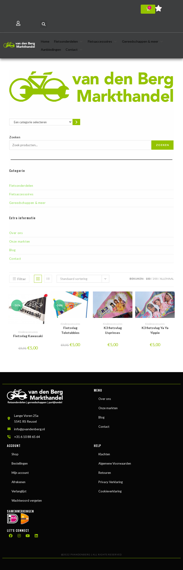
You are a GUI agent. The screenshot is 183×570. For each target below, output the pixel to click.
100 (148, 278)
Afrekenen (18, 482)
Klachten (104, 454)
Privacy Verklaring (110, 482)
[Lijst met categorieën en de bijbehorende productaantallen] (41, 122)
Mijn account (20, 473)
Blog (12, 250)
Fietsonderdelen (21, 185)
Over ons (16, 233)
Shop (15, 454)
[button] (43, 24)
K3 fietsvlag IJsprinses (113, 330)
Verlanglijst (19, 491)
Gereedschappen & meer (27, 203)
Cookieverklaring (110, 491)
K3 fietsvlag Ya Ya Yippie (155, 330)
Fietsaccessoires (21, 194)
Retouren (104, 473)
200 (155, 278)
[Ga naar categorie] (76, 122)
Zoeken (14, 137)
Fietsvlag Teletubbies (70, 330)
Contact (15, 258)
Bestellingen (20, 463)
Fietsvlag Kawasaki (28, 336)
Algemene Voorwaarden (114, 463)
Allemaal (167, 278)
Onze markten (19, 241)
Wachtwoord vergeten (27, 500)
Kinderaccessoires (28, 332)
